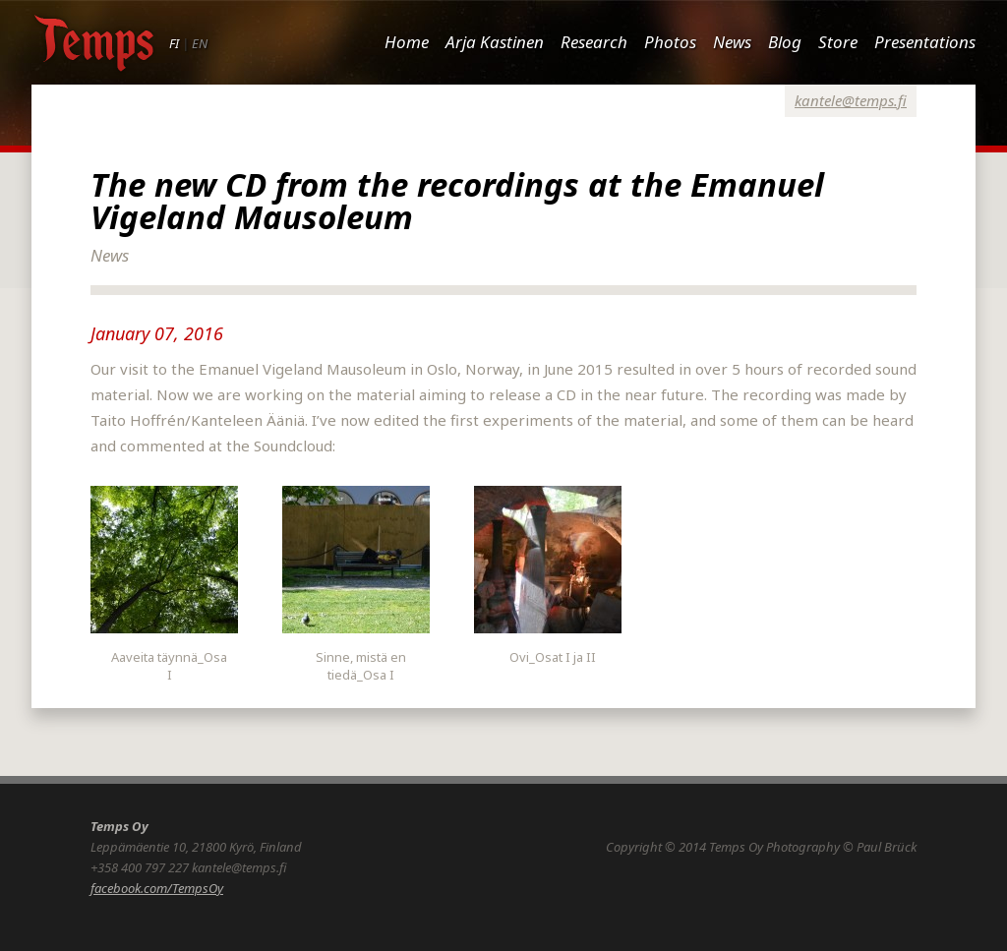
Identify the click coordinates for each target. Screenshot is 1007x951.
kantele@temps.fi (851, 100)
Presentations (925, 41)
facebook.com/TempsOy (156, 888)
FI (174, 43)
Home (407, 41)
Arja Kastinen (494, 41)
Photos (670, 41)
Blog (784, 41)
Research (594, 41)
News (732, 41)
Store (838, 41)
